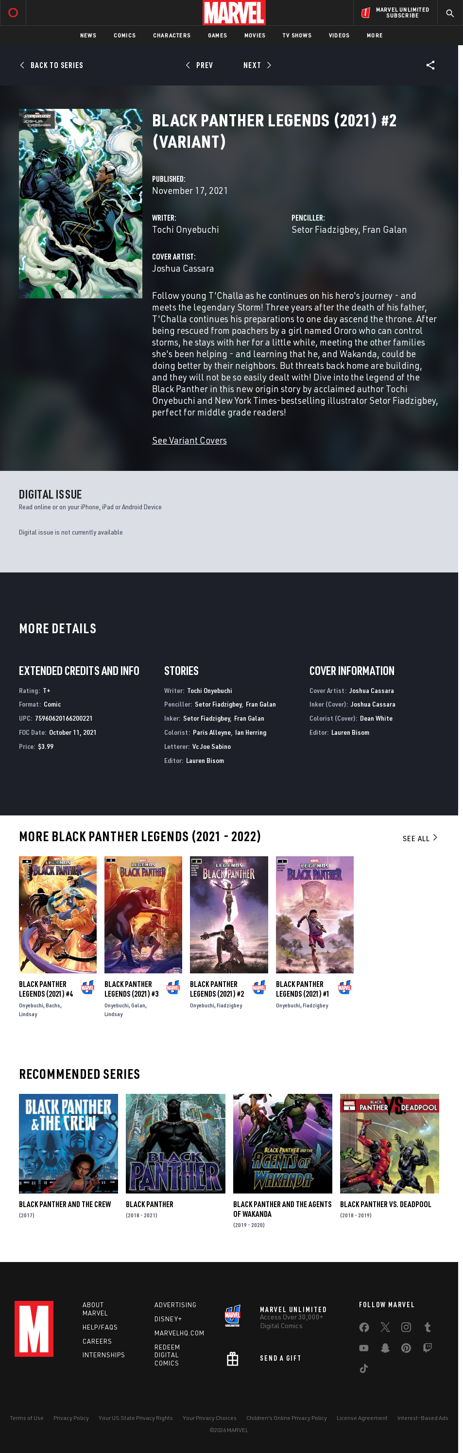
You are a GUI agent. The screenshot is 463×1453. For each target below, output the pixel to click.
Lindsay (28, 1014)
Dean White (376, 718)
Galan (138, 1005)
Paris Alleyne (212, 732)
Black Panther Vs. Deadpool (385, 1204)
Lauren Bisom (205, 760)
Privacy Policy (71, 1417)
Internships (104, 1355)
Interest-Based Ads (422, 1417)
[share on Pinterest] (406, 1350)
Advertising (175, 1305)
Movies (254, 35)
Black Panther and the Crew (65, 1204)
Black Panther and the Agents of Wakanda (282, 1209)
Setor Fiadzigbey (325, 229)
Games (217, 35)
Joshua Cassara (183, 268)
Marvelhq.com (179, 1333)
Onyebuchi (31, 1005)
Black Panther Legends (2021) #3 (131, 989)
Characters (171, 35)
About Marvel (95, 1309)
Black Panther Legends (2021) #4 (46, 989)
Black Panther (149, 1204)
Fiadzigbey (229, 1005)
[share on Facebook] (364, 1329)
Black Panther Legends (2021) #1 (303, 989)
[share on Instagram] (406, 1329)
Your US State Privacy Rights (136, 1417)
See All (421, 838)
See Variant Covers (189, 440)
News (88, 35)
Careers (97, 1341)
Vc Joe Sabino (211, 746)
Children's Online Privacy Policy (286, 1417)
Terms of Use (27, 1417)
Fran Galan (384, 229)
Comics (125, 35)
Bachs (53, 1005)
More (375, 35)
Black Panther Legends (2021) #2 (217, 989)
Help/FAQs (100, 1327)
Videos (339, 35)
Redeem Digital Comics (167, 1355)
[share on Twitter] (385, 1329)
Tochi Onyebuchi (185, 229)
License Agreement (362, 1417)
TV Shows (297, 35)
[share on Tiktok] (364, 1370)
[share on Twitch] (427, 1350)
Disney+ (168, 1319)
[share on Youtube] (364, 1350)
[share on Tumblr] (427, 1329)
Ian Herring (250, 732)
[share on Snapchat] (385, 1350)
